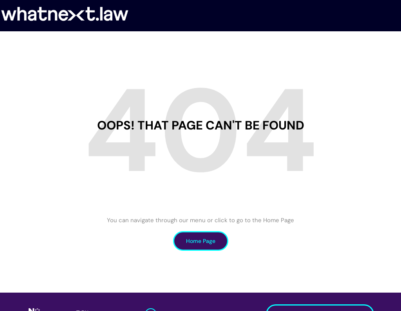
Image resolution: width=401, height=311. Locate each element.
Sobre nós (69, 42)
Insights (315, 42)
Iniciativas (247, 42)
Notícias (283, 42)
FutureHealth (159, 42)
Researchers (206, 42)
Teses (343, 42)
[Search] (397, 42)
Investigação (111, 42)
